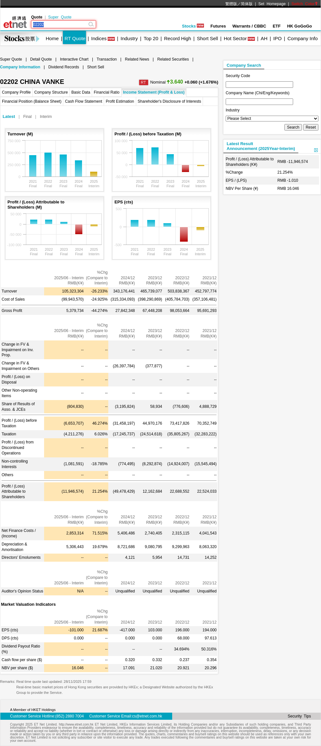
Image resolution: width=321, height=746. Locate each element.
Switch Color (304, 4)
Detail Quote (41, 59)
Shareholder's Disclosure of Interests (169, 101)
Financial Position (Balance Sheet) (31, 101)
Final (27, 116)
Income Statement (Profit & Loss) (153, 92)
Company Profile (16, 92)
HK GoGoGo (299, 26)
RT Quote (75, 38)
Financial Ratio (106, 92)
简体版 (247, 4)
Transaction (107, 59)
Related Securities (173, 59)
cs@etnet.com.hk (147, 716)
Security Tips (299, 716)
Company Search (244, 65)
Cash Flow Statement (83, 101)
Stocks (193, 26)
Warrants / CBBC (249, 26)
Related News (137, 59)
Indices (99, 38)
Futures (218, 26)
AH (264, 38)
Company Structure (51, 92)
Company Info (302, 38)
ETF (277, 26)
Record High (177, 38)
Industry (129, 38)
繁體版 (231, 4)
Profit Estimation (120, 101)
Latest (9, 116)
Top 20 (151, 38)
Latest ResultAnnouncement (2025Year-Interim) (261, 146)
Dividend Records (63, 67)
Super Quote (59, 17)
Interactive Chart (74, 59)
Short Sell (207, 38)
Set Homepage (272, 4)
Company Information (20, 67)
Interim (46, 116)
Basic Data (80, 92)
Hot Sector (235, 38)
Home (52, 38)
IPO (277, 38)
